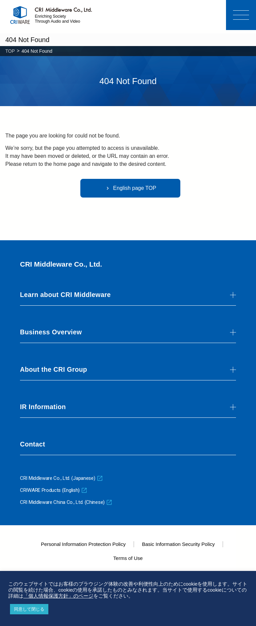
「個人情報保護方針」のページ (58, 596)
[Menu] (241, 15)
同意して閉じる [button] (29, 609)
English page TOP (130, 188)
